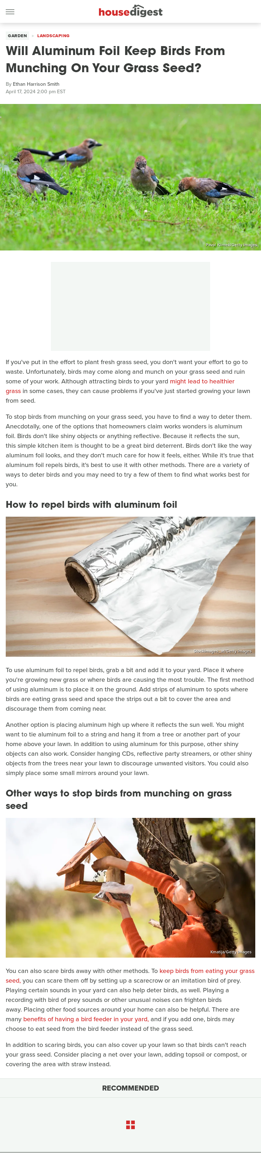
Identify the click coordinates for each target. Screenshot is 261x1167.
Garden (17, 36)
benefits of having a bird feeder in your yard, (86, 1019)
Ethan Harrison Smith (36, 84)
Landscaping (53, 36)
